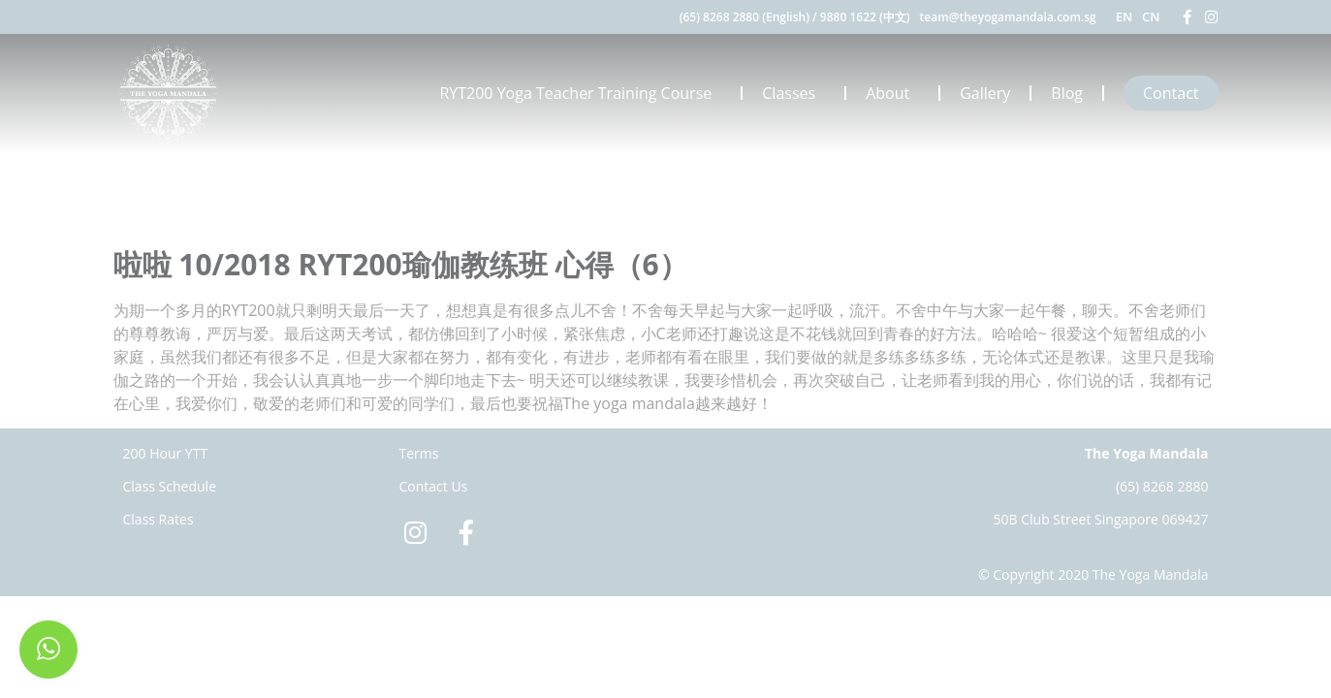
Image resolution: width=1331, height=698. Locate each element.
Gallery (985, 93)
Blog (1067, 93)
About (892, 93)
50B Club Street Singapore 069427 (1101, 519)
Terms (419, 453)
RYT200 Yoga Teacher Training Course (580, 93)
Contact (1170, 93)
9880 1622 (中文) (865, 17)
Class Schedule (170, 486)
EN (1124, 16)
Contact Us (433, 486)
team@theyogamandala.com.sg (1008, 17)
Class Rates (158, 519)
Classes (793, 93)
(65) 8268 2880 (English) (744, 17)
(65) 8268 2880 (1162, 486)
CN (1150, 16)
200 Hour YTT (165, 453)
